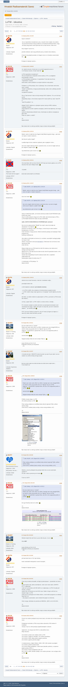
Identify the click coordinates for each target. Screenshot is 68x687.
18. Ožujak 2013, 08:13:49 (28, 482)
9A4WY (10, 323)
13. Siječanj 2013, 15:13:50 (27, 35)
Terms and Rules (56, 683)
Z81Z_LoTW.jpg (41, 522)
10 (21, 31)
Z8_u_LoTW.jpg (32, 442)
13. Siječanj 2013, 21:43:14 (27, 131)
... (15, 31)
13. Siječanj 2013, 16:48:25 (27, 66)
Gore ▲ (63, 683)
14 (30, 31)
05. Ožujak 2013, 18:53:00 (27, 455)
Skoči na (38, 673)
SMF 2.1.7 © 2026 (7, 683)
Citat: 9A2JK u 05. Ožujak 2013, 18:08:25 (34, 458)
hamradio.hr (40, 241)
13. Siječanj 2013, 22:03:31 (27, 160)
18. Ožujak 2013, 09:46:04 (27, 535)
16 (34, 31)
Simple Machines (15, 683)
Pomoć (50, 683)
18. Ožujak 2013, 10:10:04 (27, 555)
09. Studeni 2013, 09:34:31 (27, 615)
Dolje (6, 31)
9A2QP (10, 351)
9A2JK (10, 66)
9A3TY (10, 455)
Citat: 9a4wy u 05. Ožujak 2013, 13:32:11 (34, 379)
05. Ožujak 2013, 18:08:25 (28, 375)
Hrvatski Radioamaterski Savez (19, 6)
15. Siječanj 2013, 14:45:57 (27, 183)
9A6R (9, 160)
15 (32, 31)
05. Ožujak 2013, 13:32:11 (27, 322)
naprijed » (60, 26)
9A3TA (10, 36)
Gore (6, 666)
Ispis (61, 31)
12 (26, 31)
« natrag (53, 26)
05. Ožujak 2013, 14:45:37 (27, 351)
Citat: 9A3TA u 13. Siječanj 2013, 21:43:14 (34, 186)
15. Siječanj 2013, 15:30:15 (27, 277)
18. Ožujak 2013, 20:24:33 (27, 578)
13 (28, 31)
